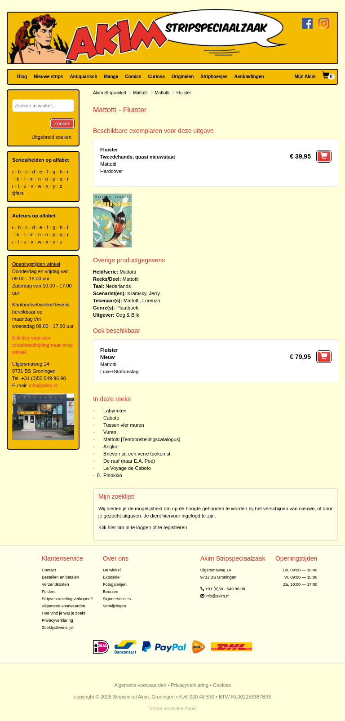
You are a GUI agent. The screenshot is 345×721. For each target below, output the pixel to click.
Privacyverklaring (57, 620)
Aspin (190, 708)
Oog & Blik (127, 315)
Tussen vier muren (123, 425)
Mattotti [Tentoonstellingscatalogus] (141, 439)
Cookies (222, 685)
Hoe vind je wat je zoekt (63, 613)
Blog (22, 76)
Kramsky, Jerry (143, 293)
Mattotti (140, 92)
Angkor (111, 446)
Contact (49, 570)
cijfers (18, 193)
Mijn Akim (305, 76)
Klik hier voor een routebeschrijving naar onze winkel (42, 345)
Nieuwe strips (48, 76)
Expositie (111, 577)
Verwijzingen (114, 606)
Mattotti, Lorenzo (142, 300)
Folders (49, 591)
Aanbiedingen (249, 76)
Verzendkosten (55, 584)
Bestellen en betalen (60, 577)
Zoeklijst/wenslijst (58, 627)
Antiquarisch (83, 76)
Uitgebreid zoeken (51, 137)
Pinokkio (112, 475)
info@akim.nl (43, 385)
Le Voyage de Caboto (127, 468)
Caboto (111, 417)
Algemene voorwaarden (63, 606)
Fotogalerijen (115, 584)
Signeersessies (117, 599)
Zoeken (62, 123)
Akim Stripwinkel (109, 92)
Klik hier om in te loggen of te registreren (142, 527)
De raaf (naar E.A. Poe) (129, 461)
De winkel (112, 570)
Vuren (109, 432)
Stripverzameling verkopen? (67, 599)
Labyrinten (114, 410)
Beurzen (110, 591)
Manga (111, 76)
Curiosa (156, 76)
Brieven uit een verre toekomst (136, 453)
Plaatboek (127, 307)
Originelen (183, 76)
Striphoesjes (213, 76)
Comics (133, 76)
